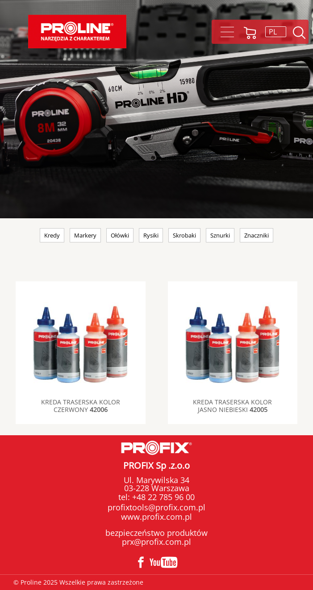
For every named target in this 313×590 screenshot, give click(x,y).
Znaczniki (256, 235)
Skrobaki (184, 235)
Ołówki (120, 235)
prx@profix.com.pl (156, 541)
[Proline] (77, 31)
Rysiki (151, 235)
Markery (85, 235)
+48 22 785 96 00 (162, 497)
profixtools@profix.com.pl (156, 507)
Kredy (52, 235)
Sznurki (220, 235)
